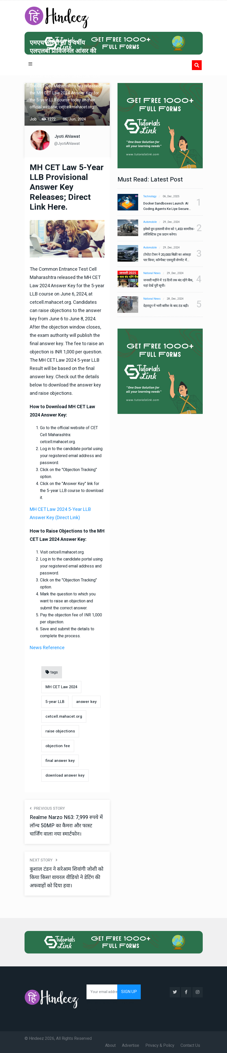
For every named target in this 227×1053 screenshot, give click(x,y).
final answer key (60, 760)
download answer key (64, 775)
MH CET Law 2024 (61, 687)
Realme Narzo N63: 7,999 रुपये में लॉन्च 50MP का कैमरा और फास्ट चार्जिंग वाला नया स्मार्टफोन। (66, 826)
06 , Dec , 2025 (171, 196)
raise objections (60, 731)
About (110, 1045)
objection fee (57, 746)
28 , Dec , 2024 (175, 299)
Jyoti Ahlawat (67, 136)
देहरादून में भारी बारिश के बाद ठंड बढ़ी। (166, 305)
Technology (149, 196)
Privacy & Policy (159, 1045)
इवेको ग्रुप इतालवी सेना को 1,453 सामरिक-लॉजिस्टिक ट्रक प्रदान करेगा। (169, 231)
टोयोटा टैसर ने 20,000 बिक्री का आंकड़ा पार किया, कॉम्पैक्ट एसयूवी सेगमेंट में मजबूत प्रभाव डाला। (167, 257)
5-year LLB (54, 701)
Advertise (130, 1045)
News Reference (47, 647)
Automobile (150, 222)
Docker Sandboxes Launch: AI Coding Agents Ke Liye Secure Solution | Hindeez (166, 206)
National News (152, 273)
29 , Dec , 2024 (171, 222)
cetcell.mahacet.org (63, 716)
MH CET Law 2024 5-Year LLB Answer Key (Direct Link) (60, 513)
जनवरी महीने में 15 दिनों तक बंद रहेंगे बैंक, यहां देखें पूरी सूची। (168, 283)
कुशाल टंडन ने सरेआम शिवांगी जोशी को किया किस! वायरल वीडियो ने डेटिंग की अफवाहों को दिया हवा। (66, 877)
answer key (86, 701)
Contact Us (190, 1045)
